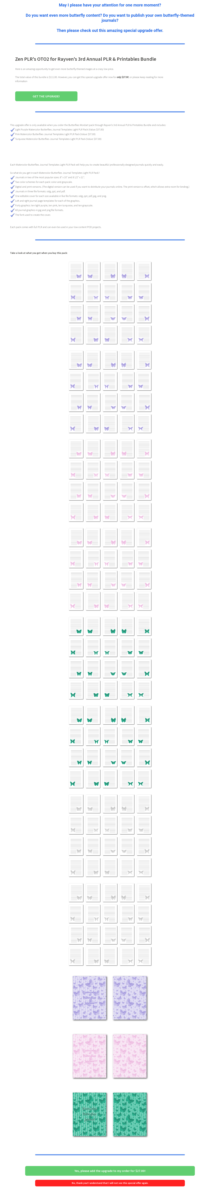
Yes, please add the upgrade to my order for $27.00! (110, 1171)
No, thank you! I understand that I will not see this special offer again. (110, 1183)
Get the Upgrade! (46, 96)
